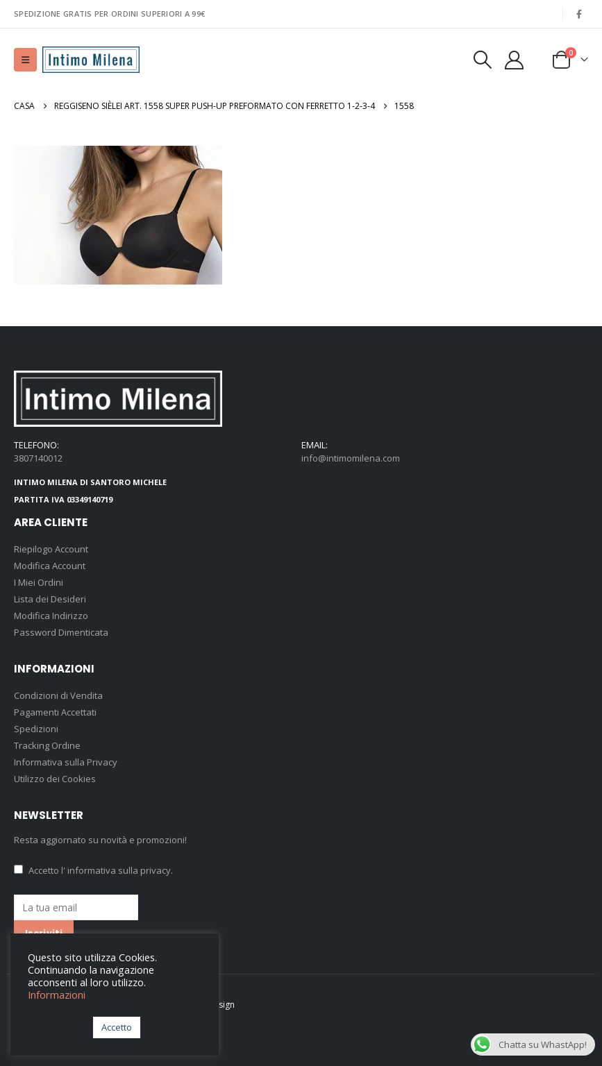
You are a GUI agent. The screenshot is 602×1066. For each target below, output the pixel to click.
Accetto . (93, 870)
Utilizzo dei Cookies (55, 778)
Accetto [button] (116, 1027)
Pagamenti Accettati (55, 712)
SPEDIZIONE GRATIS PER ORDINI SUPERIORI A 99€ (109, 13)
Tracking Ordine (47, 745)
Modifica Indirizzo (51, 615)
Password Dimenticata (61, 632)
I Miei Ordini (38, 582)
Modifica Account (49, 565)
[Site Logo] (91, 59)
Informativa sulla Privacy (65, 762)
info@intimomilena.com (350, 458)
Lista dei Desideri (50, 599)
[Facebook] (579, 14)
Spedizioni (36, 728)
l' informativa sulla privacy (116, 870)
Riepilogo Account (51, 549)
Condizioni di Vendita (58, 695)
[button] (25, 59)
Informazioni (56, 994)
